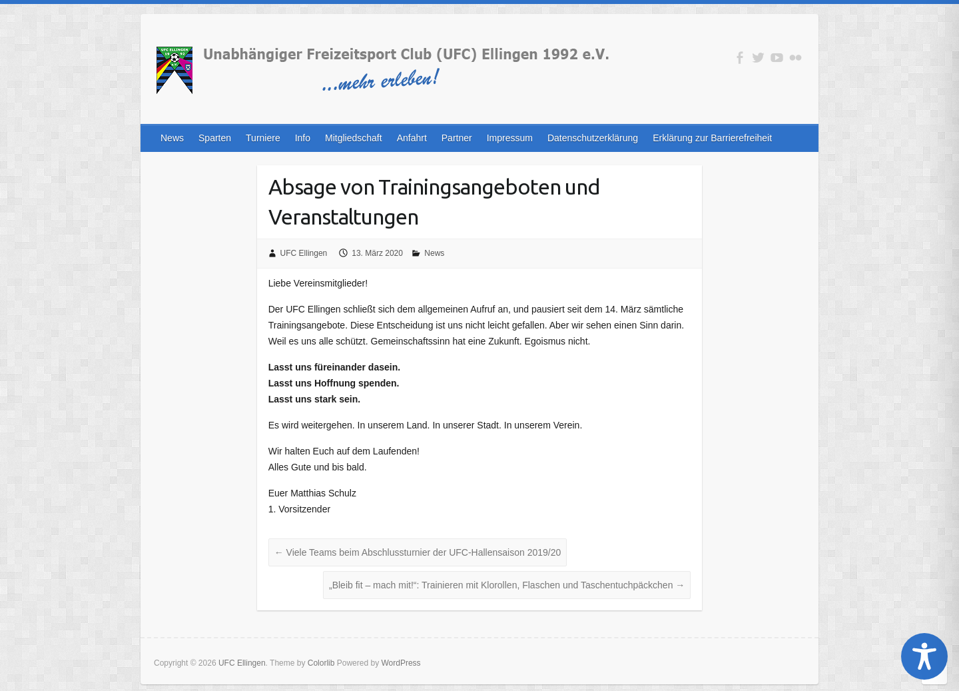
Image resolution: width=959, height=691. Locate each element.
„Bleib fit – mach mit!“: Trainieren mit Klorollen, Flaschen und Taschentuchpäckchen (507, 585)
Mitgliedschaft (353, 138)
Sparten (214, 138)
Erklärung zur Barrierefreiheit (712, 138)
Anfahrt (412, 138)
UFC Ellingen (304, 253)
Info (302, 138)
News (172, 138)
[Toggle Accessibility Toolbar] (924, 656)
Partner (457, 138)
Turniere (263, 138)
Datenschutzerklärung (592, 138)
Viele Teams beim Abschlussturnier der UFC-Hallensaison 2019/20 (417, 552)
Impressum (510, 138)
